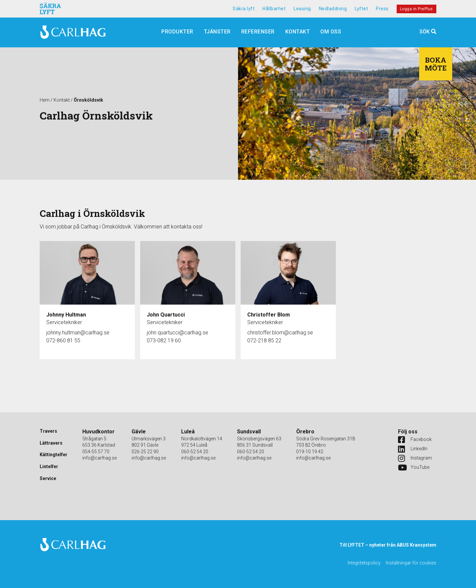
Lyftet (361, 8)
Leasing (302, 8)
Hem (45, 100)
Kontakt (62, 100)
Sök (427, 31)
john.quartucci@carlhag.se (177, 332)
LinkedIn (412, 449)
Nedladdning (333, 8)
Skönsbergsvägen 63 (259, 438)
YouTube (413, 467)
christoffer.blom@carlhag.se (280, 332)
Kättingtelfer (53, 454)
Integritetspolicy (364, 562)
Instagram (414, 458)
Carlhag (73, 32)
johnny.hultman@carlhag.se (77, 332)
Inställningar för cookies (411, 562)
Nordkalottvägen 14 (201, 438)
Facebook (414, 440)
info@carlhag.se (99, 458)
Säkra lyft (244, 8)
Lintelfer (49, 466)
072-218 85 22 (264, 340)
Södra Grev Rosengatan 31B (325, 438)
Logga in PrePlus (416, 9)
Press (382, 8)
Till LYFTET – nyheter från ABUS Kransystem (387, 545)
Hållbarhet (274, 8)
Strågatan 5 (94, 438)
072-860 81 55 (63, 340)
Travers (48, 431)
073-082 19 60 (164, 340)
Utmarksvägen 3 (149, 438)
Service (48, 478)
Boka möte (436, 64)
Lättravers (51, 443)
